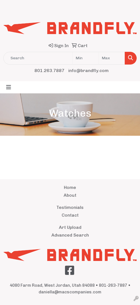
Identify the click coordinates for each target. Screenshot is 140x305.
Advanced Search (70, 235)
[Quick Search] (38, 58)
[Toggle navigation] (8, 87)
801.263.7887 (49, 70)
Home (70, 187)
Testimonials (70, 207)
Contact (70, 215)
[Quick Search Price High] (112, 58)
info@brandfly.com (88, 70)
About (70, 195)
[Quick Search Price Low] (85, 58)
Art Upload (70, 227)
